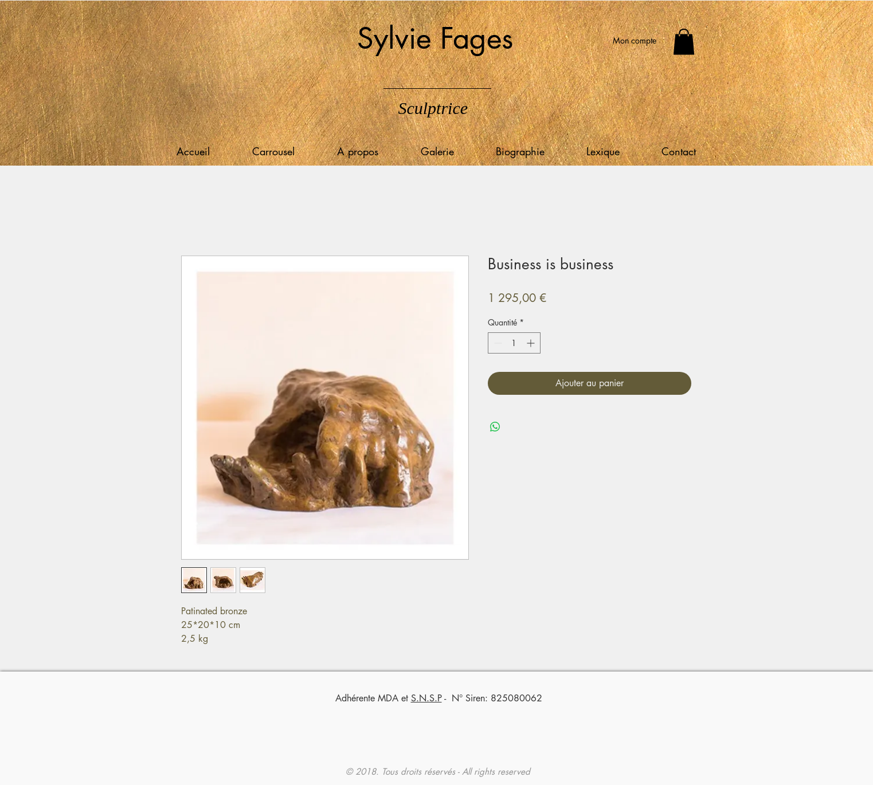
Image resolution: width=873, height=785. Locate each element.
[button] (684, 41)
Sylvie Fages (435, 38)
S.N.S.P (426, 698)
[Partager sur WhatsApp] (495, 427)
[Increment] (531, 343)
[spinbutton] (514, 343)
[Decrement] (497, 343)
